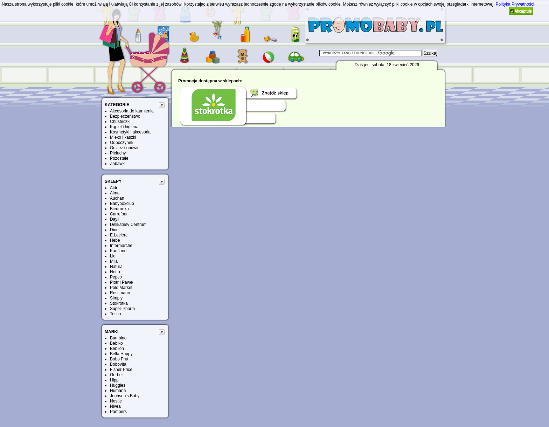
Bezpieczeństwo (125, 116)
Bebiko (116, 343)
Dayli (114, 219)
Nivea (115, 406)
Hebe (115, 240)
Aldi (113, 187)
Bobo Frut (119, 359)
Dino (114, 229)
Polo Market (121, 287)
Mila (114, 261)
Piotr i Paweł (121, 282)
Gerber (116, 374)
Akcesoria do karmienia (132, 111)
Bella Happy (121, 353)
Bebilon (117, 348)
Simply (116, 298)
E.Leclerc (118, 235)
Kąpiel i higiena (124, 126)
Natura (116, 266)
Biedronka (119, 208)
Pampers (118, 411)
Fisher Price (121, 369)
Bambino (118, 338)
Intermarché (121, 245)
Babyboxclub (122, 203)
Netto (115, 271)
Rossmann (120, 292)
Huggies (117, 385)
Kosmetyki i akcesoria (130, 132)
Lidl (113, 256)
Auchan (117, 198)
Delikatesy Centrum (128, 224)
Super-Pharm (122, 308)
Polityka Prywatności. (515, 4)
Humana (118, 390)
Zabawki (118, 163)
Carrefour (119, 214)
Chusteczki (120, 121)
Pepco (116, 277)
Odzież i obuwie (125, 147)
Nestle (116, 401)
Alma (114, 193)
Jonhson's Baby (124, 395)
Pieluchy (118, 153)
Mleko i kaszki (123, 137)
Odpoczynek (121, 142)
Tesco (115, 313)
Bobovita (118, 364)
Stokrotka (119, 303)
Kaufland (118, 250)
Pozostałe (119, 158)
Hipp (114, 380)
